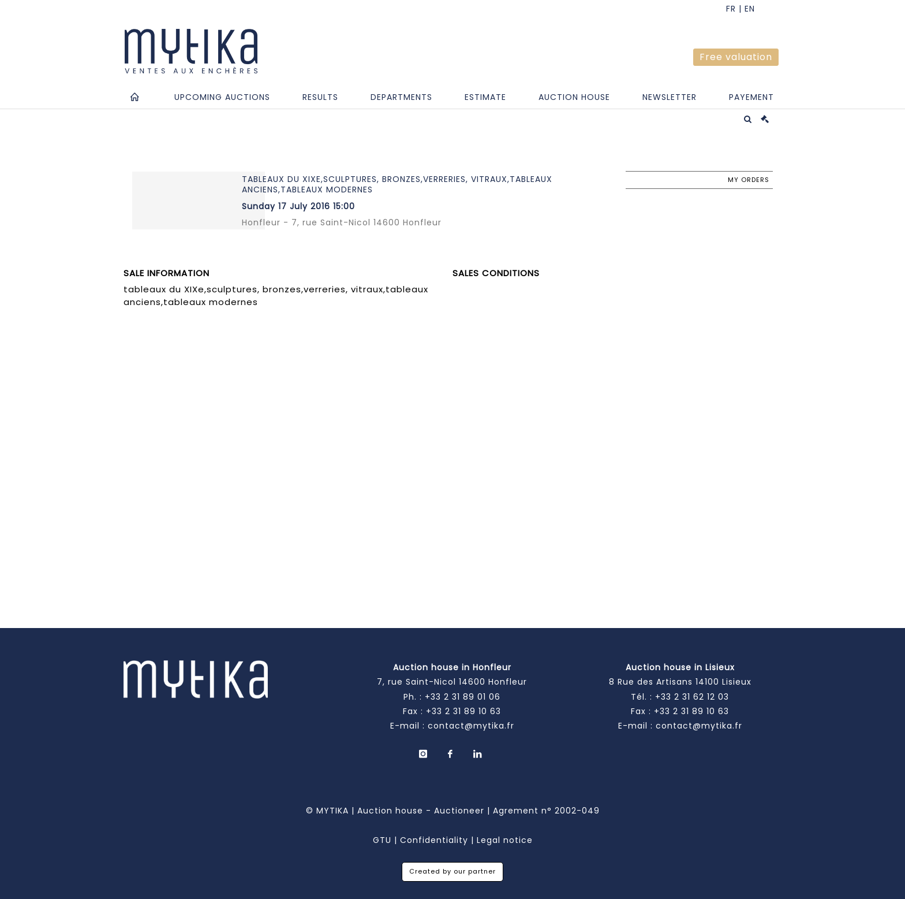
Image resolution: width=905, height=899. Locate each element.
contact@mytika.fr (471, 725)
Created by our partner (452, 871)
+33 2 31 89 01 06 (462, 697)
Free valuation (736, 57)
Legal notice (505, 840)
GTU (382, 840)
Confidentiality (434, 840)
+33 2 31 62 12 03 (692, 697)
